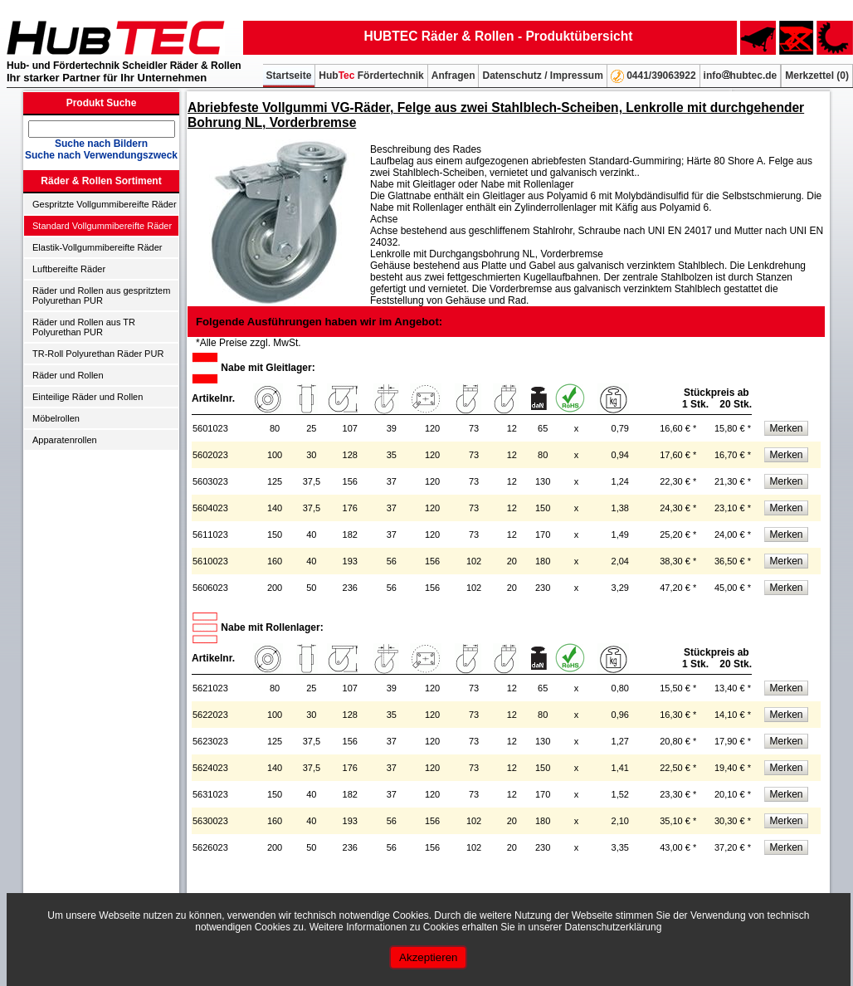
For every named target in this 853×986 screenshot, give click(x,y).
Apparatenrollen (64, 440)
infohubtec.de (740, 75)
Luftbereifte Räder (68, 269)
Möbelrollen (56, 418)
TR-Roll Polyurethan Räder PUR (97, 354)
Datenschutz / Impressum (542, 75)
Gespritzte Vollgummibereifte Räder (104, 204)
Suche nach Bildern (101, 143)
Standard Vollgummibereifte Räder (102, 226)
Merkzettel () (817, 75)
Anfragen (453, 75)
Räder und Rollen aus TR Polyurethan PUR (83, 327)
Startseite (289, 75)
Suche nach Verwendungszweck (101, 155)
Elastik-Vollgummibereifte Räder (97, 247)
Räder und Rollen (68, 375)
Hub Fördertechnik (371, 75)
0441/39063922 (653, 76)
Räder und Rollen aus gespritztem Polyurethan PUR (101, 295)
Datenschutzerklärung (613, 927)
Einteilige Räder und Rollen (87, 397)
